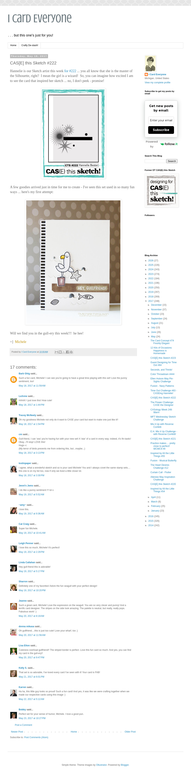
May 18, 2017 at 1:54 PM (31, 424)
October (155, 314)
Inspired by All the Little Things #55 (162, 454)
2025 (151, 265)
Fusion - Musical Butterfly (163, 460)
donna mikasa (26, 626)
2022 (151, 278)
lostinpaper (25, 463)
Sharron (23, 581)
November (156, 309)
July (153, 327)
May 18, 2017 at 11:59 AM (32, 385)
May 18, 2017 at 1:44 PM (31, 404)
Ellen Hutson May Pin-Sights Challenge (161, 380)
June (154, 332)
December (156, 305)
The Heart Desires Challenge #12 (159, 466)
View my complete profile (157, 82)
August (155, 323)
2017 (151, 301)
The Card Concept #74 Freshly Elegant (162, 342)
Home (13, 45)
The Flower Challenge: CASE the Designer (162, 403)
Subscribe (161, 130)
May (153, 336)
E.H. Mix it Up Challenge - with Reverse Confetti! (163, 433)
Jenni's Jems (26, 485)
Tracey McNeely (27, 415)
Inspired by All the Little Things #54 (162, 490)
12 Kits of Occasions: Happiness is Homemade (161, 350)
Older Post (130, 731)
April (153, 497)
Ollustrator (101, 765)
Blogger (125, 765)
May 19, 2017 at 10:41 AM (32, 533)
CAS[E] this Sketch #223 (163, 358)
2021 (151, 283)
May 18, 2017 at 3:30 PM (31, 475)
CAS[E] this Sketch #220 (163, 484)
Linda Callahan (27, 562)
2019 (151, 292)
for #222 (70, 71)
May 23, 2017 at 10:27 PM (32, 718)
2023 (151, 274)
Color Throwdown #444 (162, 374)
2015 (151, 521)
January (155, 510)
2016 (151, 516)
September (157, 318)
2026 (151, 260)
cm (20, 434)
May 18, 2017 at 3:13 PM (31, 453)
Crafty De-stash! (29, 45)
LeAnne (23, 396)
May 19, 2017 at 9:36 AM (31, 513)
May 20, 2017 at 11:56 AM (32, 635)
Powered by (161, 144)
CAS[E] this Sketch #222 (163, 397)
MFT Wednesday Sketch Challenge (163, 418)
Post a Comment (23, 725)
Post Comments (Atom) (36, 737)
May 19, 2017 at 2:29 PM (31, 552)
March (154, 501)
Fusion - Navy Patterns (162, 386)
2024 (151, 269)
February (156, 506)
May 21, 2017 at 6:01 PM (31, 676)
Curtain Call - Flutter (160, 472)
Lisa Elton (24, 645)
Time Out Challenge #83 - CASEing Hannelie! (163, 392)
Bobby (22, 709)
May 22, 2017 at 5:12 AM (31, 699)
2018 (151, 296)
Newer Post (17, 731)
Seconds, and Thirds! (161, 369)
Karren (22, 687)
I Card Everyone (40, 18)
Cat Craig (24, 524)
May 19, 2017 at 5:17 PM (31, 571)
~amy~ (22, 505)
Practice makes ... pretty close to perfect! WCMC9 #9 (162, 446)
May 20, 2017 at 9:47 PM (31, 657)
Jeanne (23, 600)
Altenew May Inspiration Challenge (162, 478)
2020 (151, 287)
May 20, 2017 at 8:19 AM (31, 616)
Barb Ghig (24, 373)
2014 (151, 525)
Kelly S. (23, 668)
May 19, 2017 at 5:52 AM (31, 494)
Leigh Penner (26, 543)
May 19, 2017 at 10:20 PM (32, 590)
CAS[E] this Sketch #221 (163, 438)
